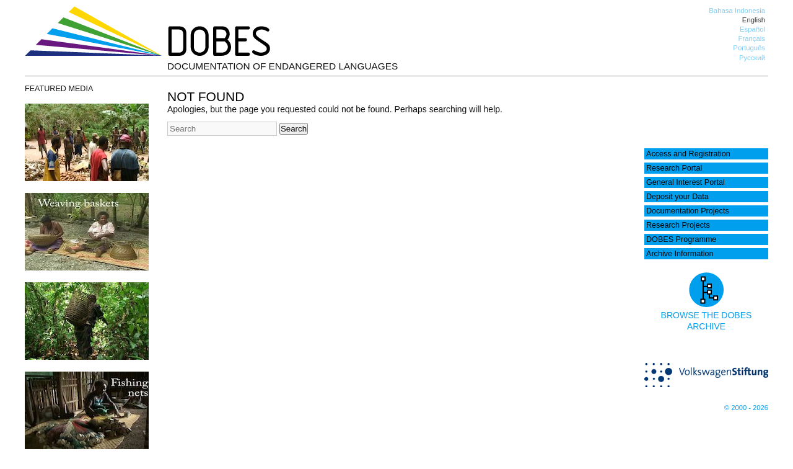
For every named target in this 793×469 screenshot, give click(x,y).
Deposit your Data (677, 196)
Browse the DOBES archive (706, 315)
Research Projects (678, 225)
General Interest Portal (685, 182)
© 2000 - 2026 (746, 407)
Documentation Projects (687, 211)
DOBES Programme (681, 239)
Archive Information (680, 253)
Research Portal (674, 168)
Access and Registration (688, 154)
